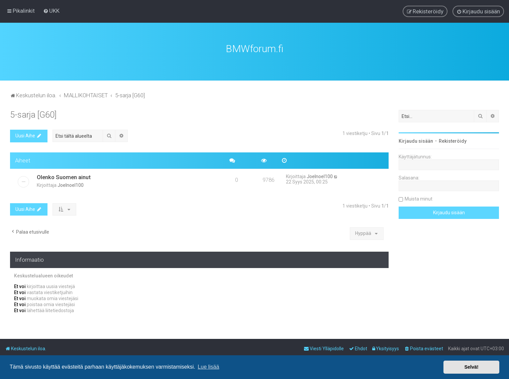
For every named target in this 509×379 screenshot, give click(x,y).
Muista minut (418, 198)
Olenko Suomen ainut (64, 176)
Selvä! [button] (471, 367)
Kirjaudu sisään (416, 140)
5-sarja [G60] (33, 114)
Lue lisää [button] (208, 367)
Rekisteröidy (453, 140)
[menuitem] (51, 11)
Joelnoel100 (71, 184)
